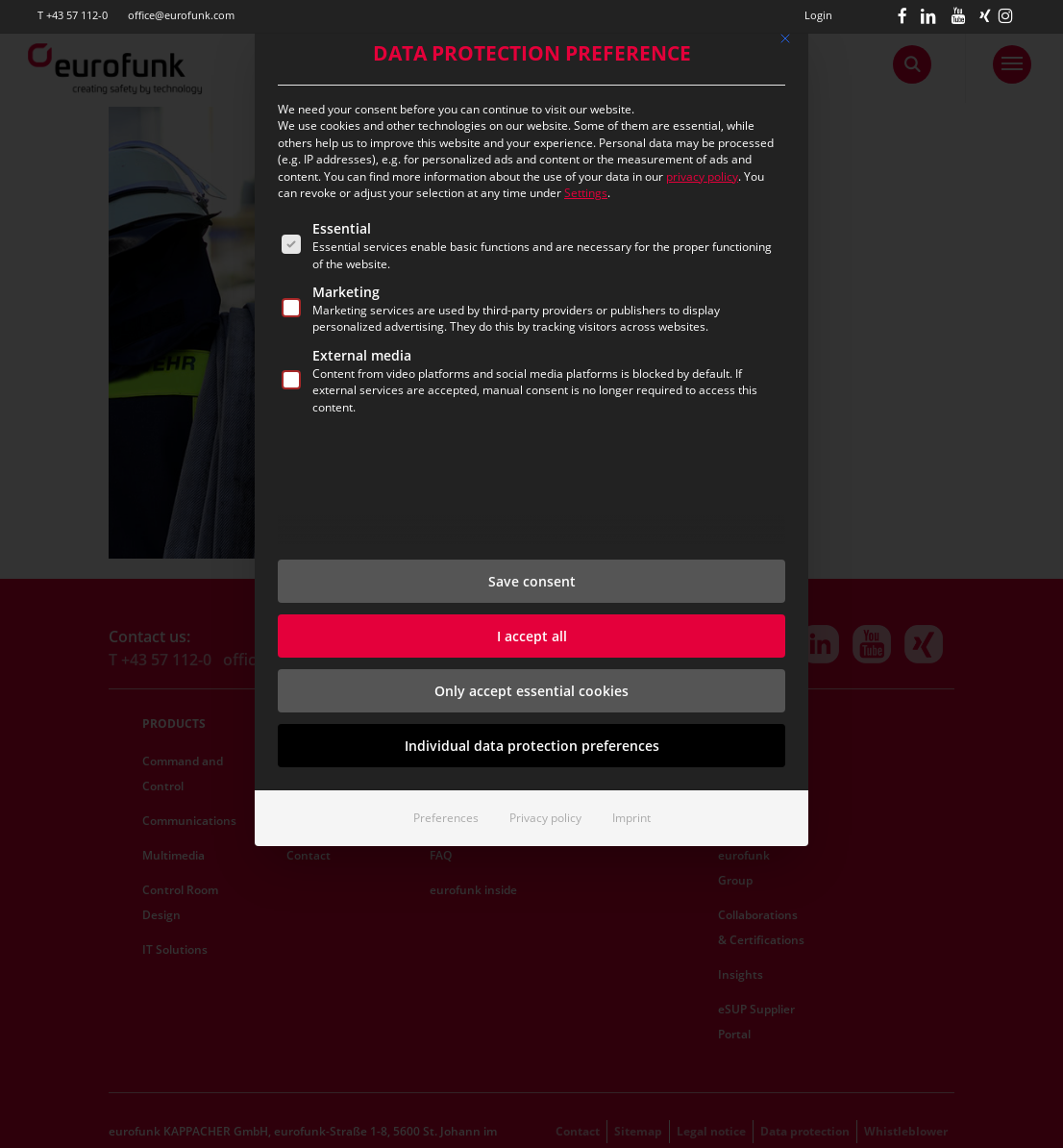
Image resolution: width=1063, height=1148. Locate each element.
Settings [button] (585, 193)
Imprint (631, 818)
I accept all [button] (532, 636)
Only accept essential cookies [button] (531, 691)
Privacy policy (545, 818)
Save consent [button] (532, 581)
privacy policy (702, 176)
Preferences (446, 818)
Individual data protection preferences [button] (532, 745)
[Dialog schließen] (785, 38)
